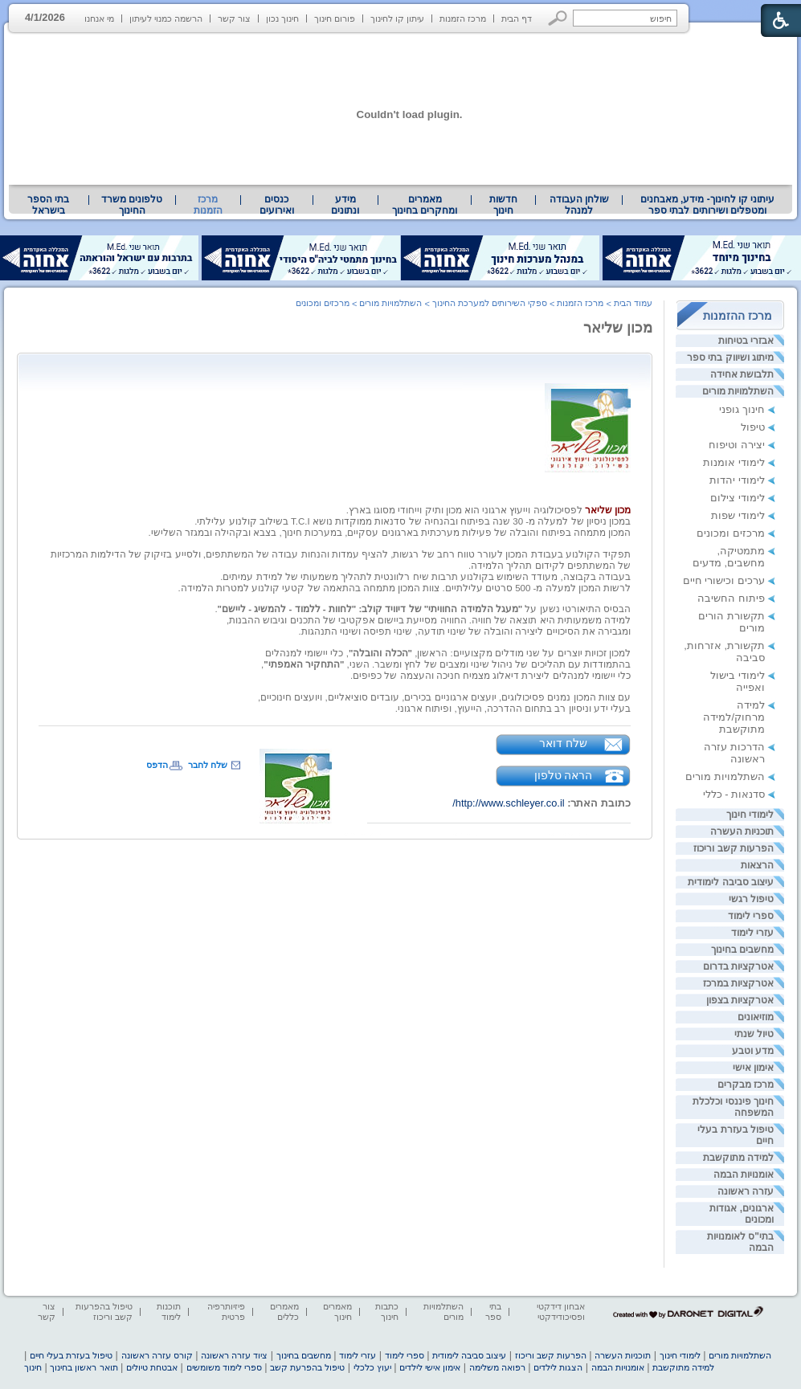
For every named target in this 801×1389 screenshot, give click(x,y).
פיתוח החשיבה (731, 598)
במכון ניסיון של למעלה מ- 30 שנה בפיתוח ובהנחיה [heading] (526, 521)
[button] (558, 18)
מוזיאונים (756, 1017)
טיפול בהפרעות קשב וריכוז (104, 1311)
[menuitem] (707, 205)
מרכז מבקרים (745, 1084)
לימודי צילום (737, 498)
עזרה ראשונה (745, 1191)
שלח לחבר (207, 765)
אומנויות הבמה (743, 1174)
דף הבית (516, 18)
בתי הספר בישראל (48, 205)
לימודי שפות (738, 515)
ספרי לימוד (751, 915)
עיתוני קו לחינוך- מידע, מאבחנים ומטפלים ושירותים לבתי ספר (707, 205)
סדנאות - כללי (734, 794)
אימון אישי (753, 1067)
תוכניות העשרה (742, 831)
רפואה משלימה (497, 1367)
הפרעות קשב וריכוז (733, 848)
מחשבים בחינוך (742, 949)
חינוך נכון (282, 18)
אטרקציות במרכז (738, 983)
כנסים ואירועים (277, 205)
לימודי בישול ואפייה (737, 681)
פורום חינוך (334, 18)
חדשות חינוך (503, 205)
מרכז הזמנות (462, 18)
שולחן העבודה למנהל (579, 205)
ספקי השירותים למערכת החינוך (489, 303)
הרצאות (757, 865)
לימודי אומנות (734, 462)
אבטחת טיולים (152, 1367)
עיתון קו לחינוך (397, 18)
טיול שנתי (754, 1034)
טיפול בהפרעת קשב (307, 1367)
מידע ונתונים (345, 205)
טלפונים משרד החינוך (131, 205)
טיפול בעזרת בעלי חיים (71, 1355)
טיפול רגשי (751, 899)
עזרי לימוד (752, 932)
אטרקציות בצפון (740, 1000)
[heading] (588, 424)
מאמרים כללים (284, 1311)
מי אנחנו (99, 18)
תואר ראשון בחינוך (83, 1367)
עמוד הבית (633, 303)
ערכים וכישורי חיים (724, 580)
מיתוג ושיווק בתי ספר (730, 357)
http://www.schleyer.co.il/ (508, 803)
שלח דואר (563, 743)
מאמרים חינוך (337, 1311)
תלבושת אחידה (742, 374)
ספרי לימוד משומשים (224, 1367)
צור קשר (234, 18)
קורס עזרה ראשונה (157, 1355)
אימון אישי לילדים (429, 1367)
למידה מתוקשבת (738, 1157)
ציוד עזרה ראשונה (234, 1355)
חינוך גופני (742, 409)
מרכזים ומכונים (731, 533)
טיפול (753, 427)
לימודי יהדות (737, 480)
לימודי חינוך (750, 814)
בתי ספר (493, 1311)
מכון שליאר (617, 328)
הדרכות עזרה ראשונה (734, 753)
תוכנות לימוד (169, 1311)
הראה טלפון (563, 775)
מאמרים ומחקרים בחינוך (424, 205)
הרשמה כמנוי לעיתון (165, 18)
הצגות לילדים (557, 1367)
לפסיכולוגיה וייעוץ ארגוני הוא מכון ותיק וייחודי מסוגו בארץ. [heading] (488, 510)
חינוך (33, 1367)
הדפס (157, 765)
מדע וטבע (753, 1050)
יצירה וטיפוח (737, 445)
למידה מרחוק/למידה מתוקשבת (734, 717)
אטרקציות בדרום (738, 966)
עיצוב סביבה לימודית (731, 882)
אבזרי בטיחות (746, 340)
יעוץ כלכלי (372, 1367)
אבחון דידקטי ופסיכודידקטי (561, 1311)
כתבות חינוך (386, 1311)
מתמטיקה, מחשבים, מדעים (729, 557)
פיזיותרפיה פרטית (226, 1311)
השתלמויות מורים (738, 391)
